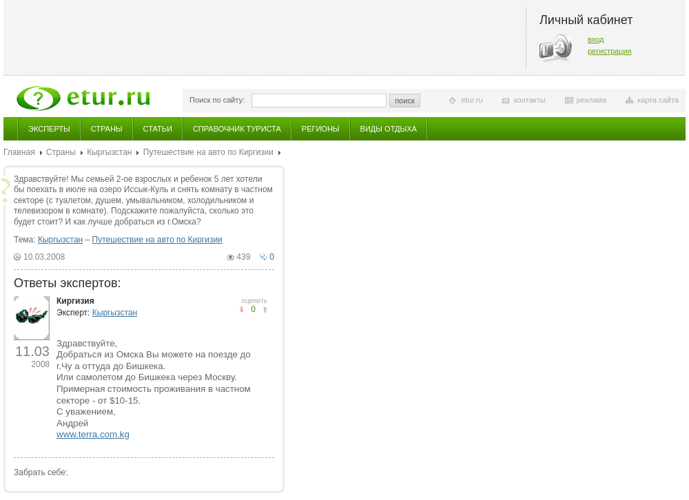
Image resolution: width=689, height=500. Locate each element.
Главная (19, 152)
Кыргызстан (109, 152)
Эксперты (49, 129)
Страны (107, 129)
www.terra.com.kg (93, 434)
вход (596, 39)
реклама (591, 100)
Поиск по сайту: (217, 100)
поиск (405, 100)
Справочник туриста (237, 129)
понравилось (241, 309)
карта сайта (658, 100)
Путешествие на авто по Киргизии (208, 152)
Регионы (321, 129)
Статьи (157, 129)
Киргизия (75, 301)
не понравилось (265, 309)
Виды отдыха (388, 129)
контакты (530, 100)
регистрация (610, 51)
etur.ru (471, 100)
